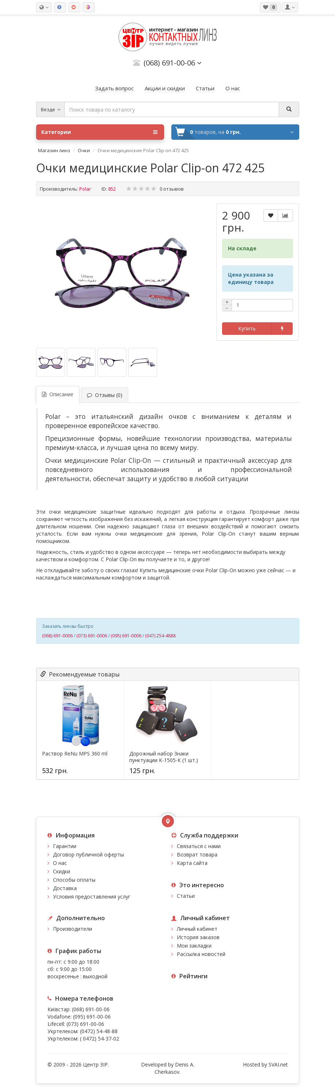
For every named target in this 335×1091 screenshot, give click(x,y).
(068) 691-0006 (57, 636)
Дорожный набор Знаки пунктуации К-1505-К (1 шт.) (163, 757)
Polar (85, 188)
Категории (99, 132)
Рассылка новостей (201, 954)
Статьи (186, 895)
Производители (72, 928)
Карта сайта (192, 862)
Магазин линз (54, 150)
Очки (84, 150)
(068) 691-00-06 (91, 1009)
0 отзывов (172, 188)
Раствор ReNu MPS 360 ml (74, 753)
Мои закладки (194, 945)
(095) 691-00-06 (92, 1016)
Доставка (65, 888)
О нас (60, 862)
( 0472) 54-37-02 (99, 1038)
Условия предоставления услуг (91, 896)
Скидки (61, 871)
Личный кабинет (197, 928)
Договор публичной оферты (88, 854)
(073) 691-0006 (91, 636)
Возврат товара (197, 854)
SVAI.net (278, 1064)
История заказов (198, 937)
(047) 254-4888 (160, 636)
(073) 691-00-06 (85, 1023)
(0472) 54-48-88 (99, 1031)
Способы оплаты (74, 879)
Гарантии (64, 846)
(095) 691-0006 (126, 636)
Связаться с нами (199, 846)
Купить (247, 328)
